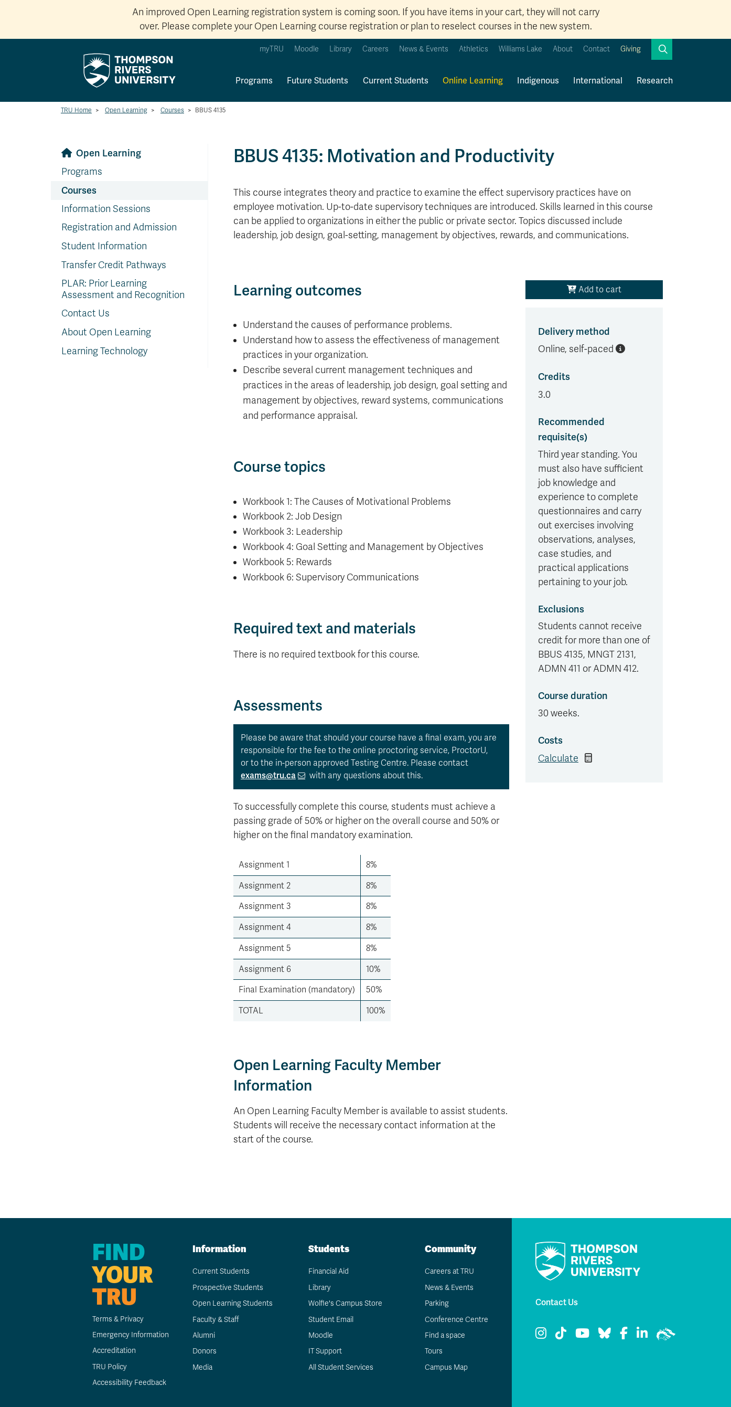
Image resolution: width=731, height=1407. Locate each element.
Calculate (558, 758)
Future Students (317, 81)
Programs (254, 81)
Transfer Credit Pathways (113, 265)
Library (340, 49)
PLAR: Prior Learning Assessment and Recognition (123, 289)
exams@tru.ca (268, 775)
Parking (436, 1303)
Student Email (330, 1319)
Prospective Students (227, 1287)
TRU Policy (109, 1366)
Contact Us (85, 313)
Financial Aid (328, 1271)
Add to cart (594, 289)
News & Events (423, 49)
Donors (204, 1351)
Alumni (203, 1335)
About (563, 49)
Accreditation (113, 1350)
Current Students (395, 81)
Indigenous (538, 81)
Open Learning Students (232, 1303)
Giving (630, 49)
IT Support (325, 1351)
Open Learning (126, 110)
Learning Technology (104, 351)
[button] (661, 49)
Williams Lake (520, 49)
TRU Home (76, 110)
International (597, 81)
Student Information (104, 246)
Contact (596, 49)
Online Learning (473, 81)
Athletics (473, 49)
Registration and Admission (119, 227)
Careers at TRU (449, 1271)
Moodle (306, 49)
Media (202, 1367)
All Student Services (340, 1367)
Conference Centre (456, 1319)
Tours (433, 1351)
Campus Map (445, 1367)
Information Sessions (105, 209)
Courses (172, 110)
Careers (375, 49)
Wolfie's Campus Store (345, 1303)
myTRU (272, 49)
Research (655, 81)
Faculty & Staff (216, 1319)
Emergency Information (129, 1334)
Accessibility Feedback (129, 1382)
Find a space (444, 1335)
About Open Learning (106, 332)
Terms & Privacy (117, 1319)
